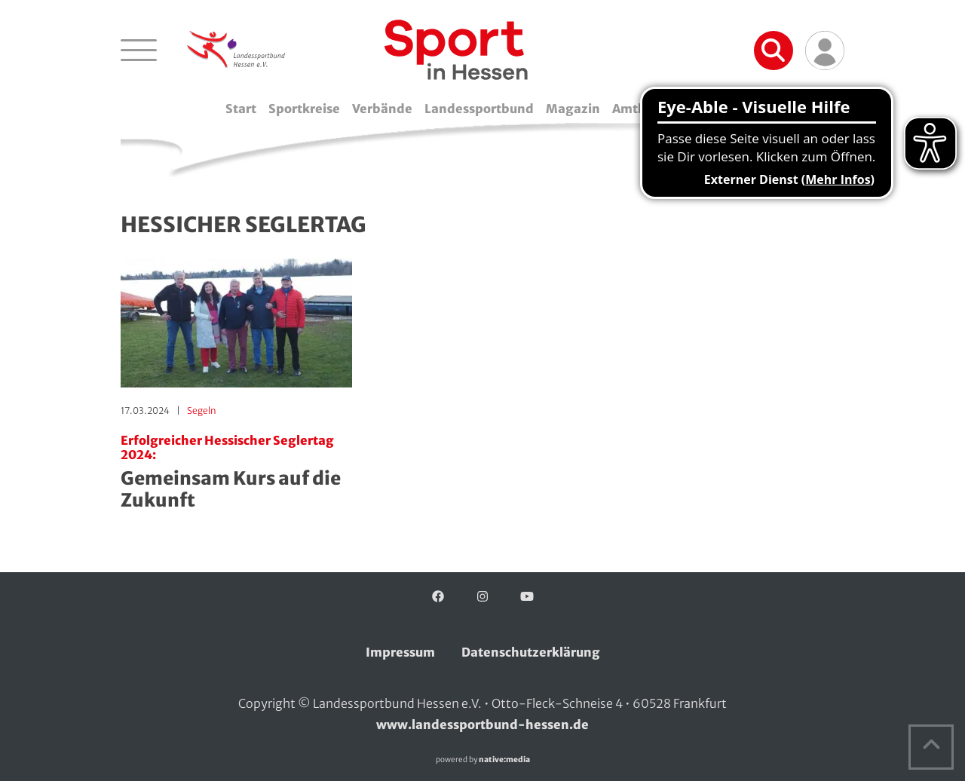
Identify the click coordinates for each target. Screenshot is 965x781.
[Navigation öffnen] (139, 50)
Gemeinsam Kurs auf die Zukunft (236, 472)
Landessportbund (479, 108)
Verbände (382, 108)
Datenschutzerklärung (530, 652)
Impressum (400, 652)
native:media (504, 759)
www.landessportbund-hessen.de (482, 724)
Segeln (201, 410)
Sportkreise (304, 108)
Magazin (573, 108)
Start (240, 108)
